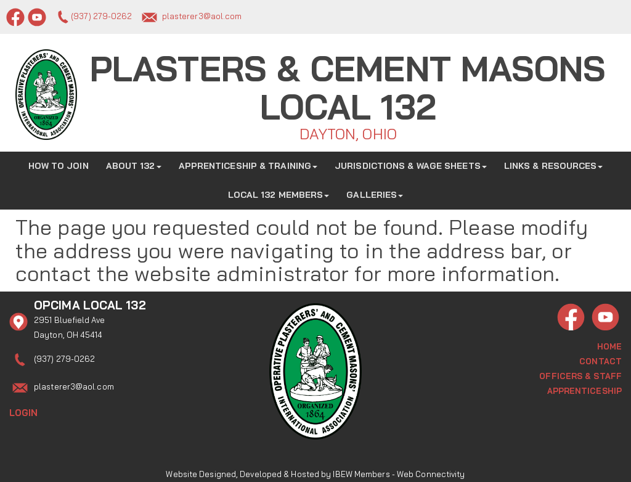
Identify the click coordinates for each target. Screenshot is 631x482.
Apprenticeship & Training (248, 165)
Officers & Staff (580, 375)
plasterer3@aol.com (202, 16)
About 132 (133, 165)
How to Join (58, 165)
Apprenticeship (584, 389)
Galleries (374, 194)
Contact (600, 360)
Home (609, 345)
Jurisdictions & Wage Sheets (411, 165)
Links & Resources (553, 165)
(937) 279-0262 (101, 16)
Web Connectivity (431, 467)
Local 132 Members (279, 194)
